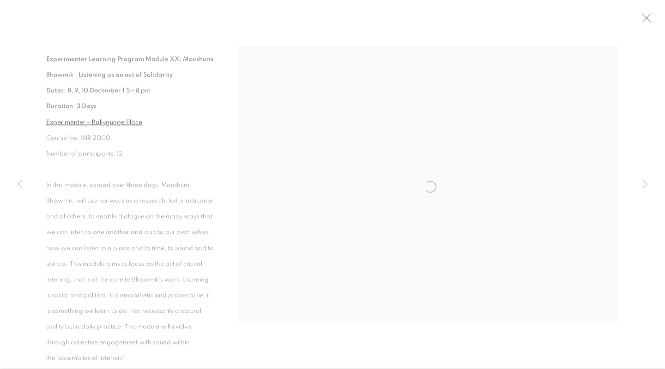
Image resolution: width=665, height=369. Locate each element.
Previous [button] (20, 184)
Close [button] (645, 21)
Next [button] (645, 184)
